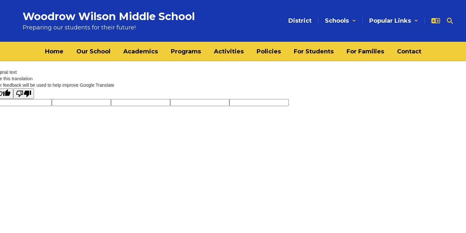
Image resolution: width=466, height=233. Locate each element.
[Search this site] (450, 20)
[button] (340, 20)
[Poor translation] (23, 93)
